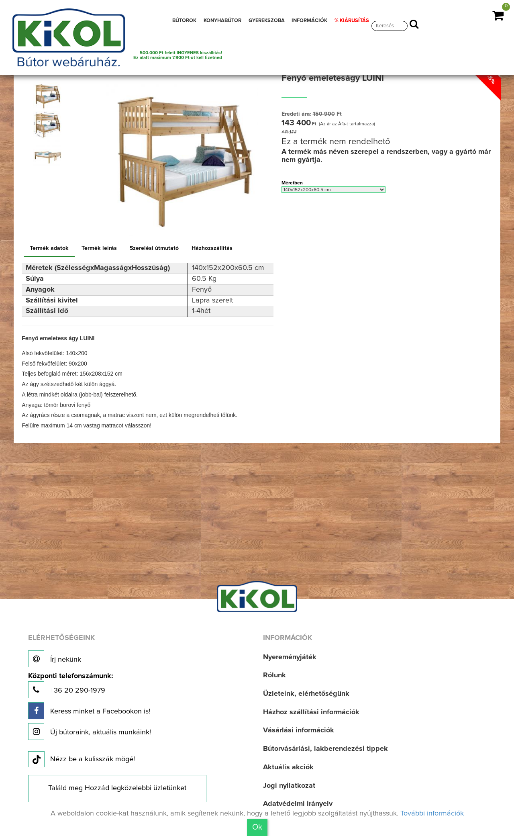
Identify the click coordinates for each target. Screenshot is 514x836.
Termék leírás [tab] (99, 248)
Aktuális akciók (288, 767)
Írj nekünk (54, 658)
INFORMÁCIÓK (309, 20)
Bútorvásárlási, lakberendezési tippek (325, 748)
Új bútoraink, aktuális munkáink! (89, 731)
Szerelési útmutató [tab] (154, 248)
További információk (432, 813)
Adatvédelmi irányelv (297, 803)
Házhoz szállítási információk (311, 712)
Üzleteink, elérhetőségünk (306, 693)
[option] (49, 96)
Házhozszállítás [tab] (212, 248)
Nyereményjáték (289, 657)
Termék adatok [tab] (49, 248)
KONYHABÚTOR (222, 20)
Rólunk (274, 675)
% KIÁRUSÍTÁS (352, 20)
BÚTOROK (184, 20)
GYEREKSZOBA (267, 20)
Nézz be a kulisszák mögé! (81, 759)
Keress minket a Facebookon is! (89, 710)
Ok (257, 827)
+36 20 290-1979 (70, 685)
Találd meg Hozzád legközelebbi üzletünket (117, 788)
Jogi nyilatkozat (289, 785)
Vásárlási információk (298, 730)
